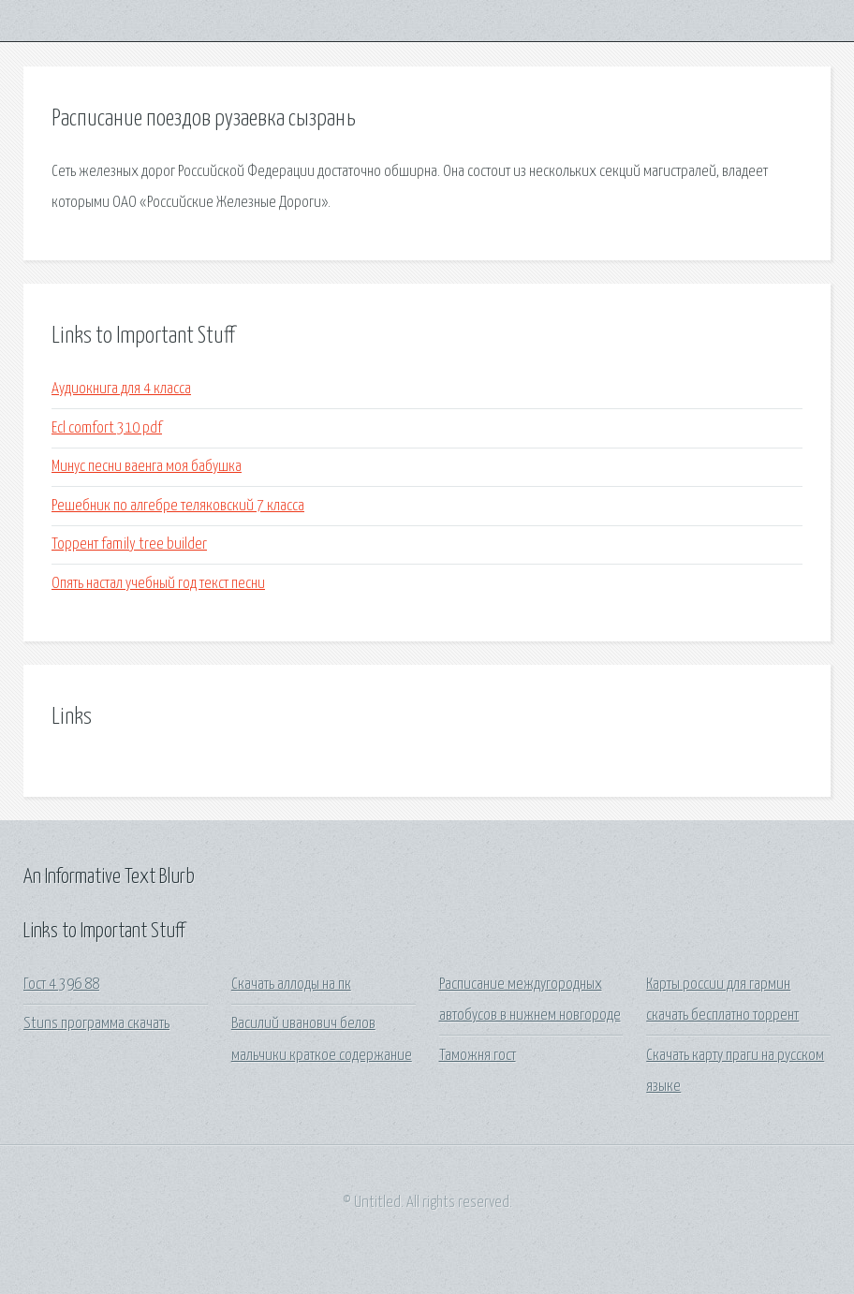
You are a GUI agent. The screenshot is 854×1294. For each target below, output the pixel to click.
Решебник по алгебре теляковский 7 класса (178, 506)
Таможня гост (477, 1056)
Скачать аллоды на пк (291, 985)
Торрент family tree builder (129, 544)
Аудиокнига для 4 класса (121, 389)
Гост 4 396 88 (61, 985)
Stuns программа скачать (96, 1024)
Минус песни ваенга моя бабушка (147, 467)
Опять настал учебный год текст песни (158, 584)
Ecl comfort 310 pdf (107, 428)
